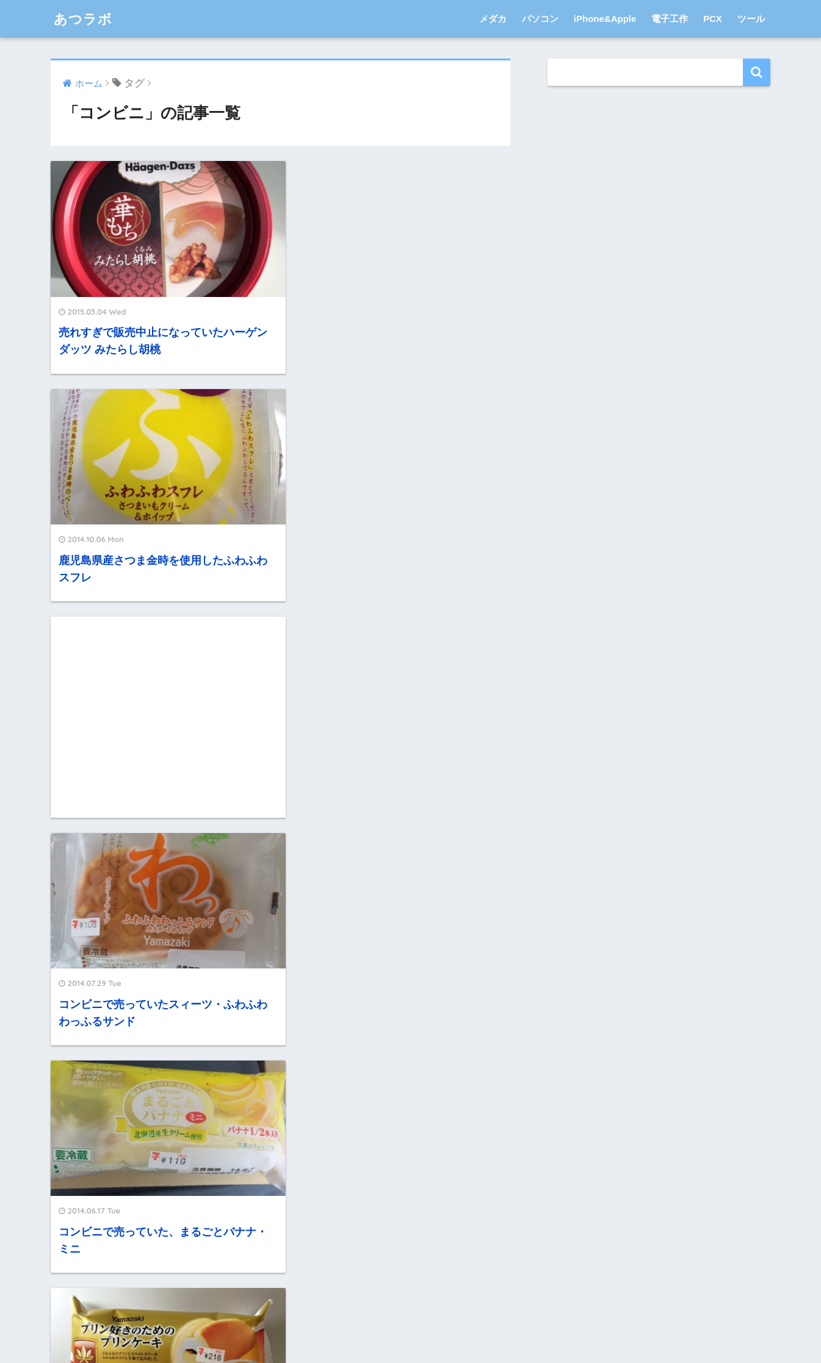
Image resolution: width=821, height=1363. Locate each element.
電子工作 (669, 18)
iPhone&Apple (605, 18)
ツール (751, 18)
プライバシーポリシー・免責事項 (378, 1328)
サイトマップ (484, 1328)
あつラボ (84, 18)
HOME (410, 1303)
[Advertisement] (161, 480)
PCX (712, 18)
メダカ (493, 18)
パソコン (540, 18)
